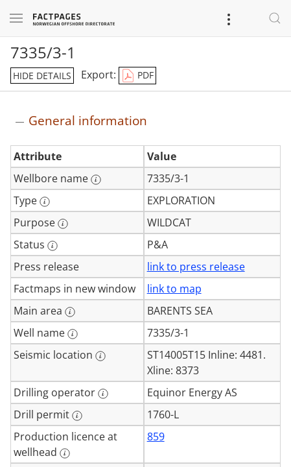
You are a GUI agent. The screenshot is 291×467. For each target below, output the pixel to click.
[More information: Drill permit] (77, 416)
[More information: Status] (52, 246)
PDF (137, 76)
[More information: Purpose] (63, 224)
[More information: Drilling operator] (103, 394)
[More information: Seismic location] (100, 356)
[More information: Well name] (72, 334)
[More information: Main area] (70, 312)
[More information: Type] (45, 202)
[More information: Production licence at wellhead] (65, 453)
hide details (42, 75)
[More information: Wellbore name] (96, 179)
